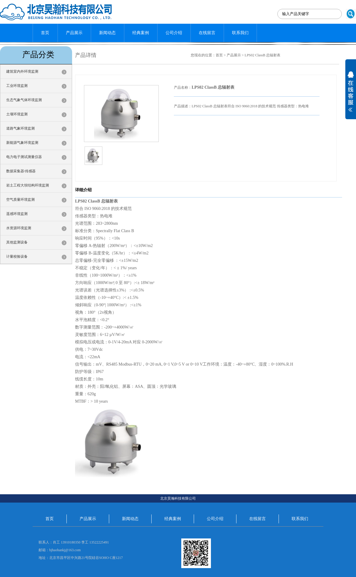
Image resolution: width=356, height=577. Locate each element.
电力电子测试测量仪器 (24, 157)
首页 (45, 33)
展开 (350, 95)
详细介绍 (83, 190)
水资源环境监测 (18, 228)
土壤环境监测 (17, 114)
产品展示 (74, 33)
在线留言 (207, 33)
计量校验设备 (17, 256)
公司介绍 (174, 33)
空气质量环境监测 (20, 199)
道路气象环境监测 (20, 128)
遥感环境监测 (17, 214)
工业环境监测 (17, 86)
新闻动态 (107, 33)
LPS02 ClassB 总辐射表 (263, 55)
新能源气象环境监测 (22, 143)
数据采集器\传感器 (21, 171)
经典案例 (140, 33)
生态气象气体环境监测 (24, 100)
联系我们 (240, 33)
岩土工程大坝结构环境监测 (27, 185)
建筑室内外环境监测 (22, 71)
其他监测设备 (17, 242)
